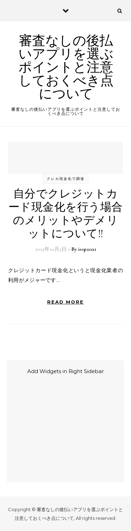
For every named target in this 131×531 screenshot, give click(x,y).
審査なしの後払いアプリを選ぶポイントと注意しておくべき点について (66, 67)
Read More (65, 302)
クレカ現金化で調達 (66, 178)
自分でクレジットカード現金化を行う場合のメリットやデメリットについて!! (65, 213)
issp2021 (87, 249)
